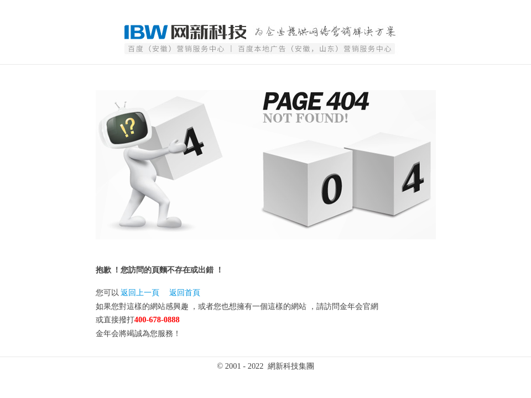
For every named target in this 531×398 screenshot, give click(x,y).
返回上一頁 (140, 292)
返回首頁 (184, 292)
